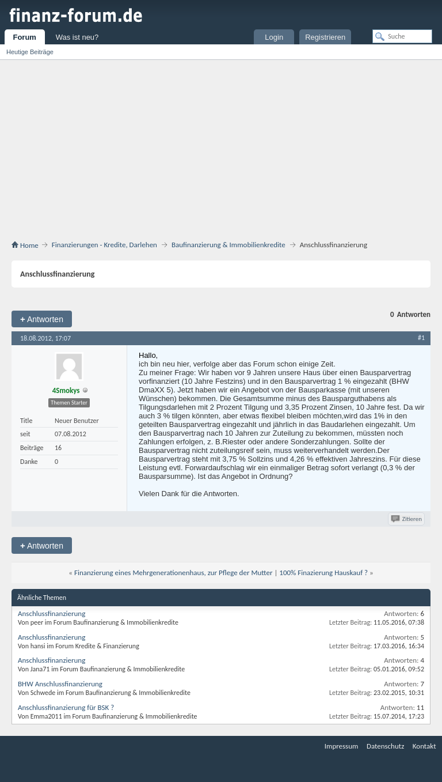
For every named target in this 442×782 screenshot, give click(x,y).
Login (274, 37)
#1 (421, 338)
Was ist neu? (77, 37)
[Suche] (402, 36)
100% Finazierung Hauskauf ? (323, 572)
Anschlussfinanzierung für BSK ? (66, 707)
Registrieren (325, 37)
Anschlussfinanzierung (51, 613)
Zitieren (407, 519)
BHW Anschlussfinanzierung (60, 683)
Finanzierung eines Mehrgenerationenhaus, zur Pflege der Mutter (173, 572)
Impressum (342, 746)
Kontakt (424, 746)
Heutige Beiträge (30, 51)
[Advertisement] (221, 146)
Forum (24, 37)
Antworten (41, 319)
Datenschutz (385, 746)
